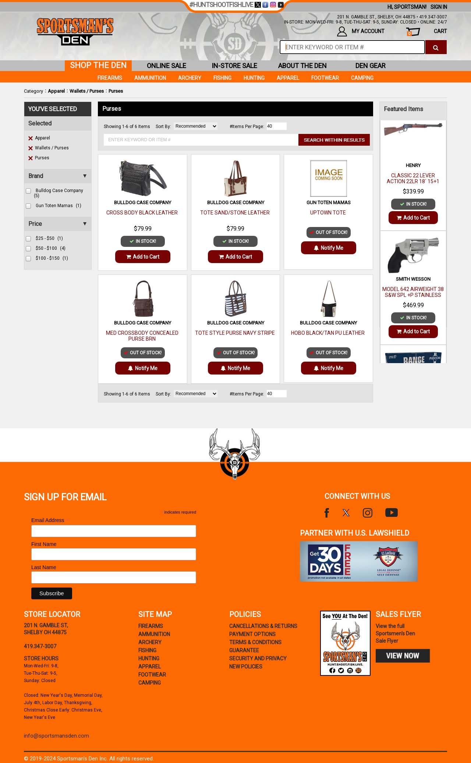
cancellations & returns (263, 626)
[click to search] (436, 47)
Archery (189, 78)
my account (361, 31)
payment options (252, 634)
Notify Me (328, 248)
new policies (245, 667)
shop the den (98, 65)
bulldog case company (58, 193)
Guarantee (244, 650)
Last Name (43, 567)
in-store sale (234, 66)
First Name (43, 544)
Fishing (222, 78)
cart (427, 32)
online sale (166, 66)
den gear (370, 66)
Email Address (50, 520)
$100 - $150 (52, 258)
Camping (362, 78)
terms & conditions (255, 642)
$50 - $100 (50, 248)
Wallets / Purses (87, 91)
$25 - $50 (49, 238)
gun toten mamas (58, 205)
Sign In (439, 7)
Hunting (254, 78)
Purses (116, 91)
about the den (302, 66)
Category (33, 91)
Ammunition (150, 78)
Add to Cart (142, 257)
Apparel (56, 91)
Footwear (325, 78)
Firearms (110, 78)
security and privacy (258, 658)
